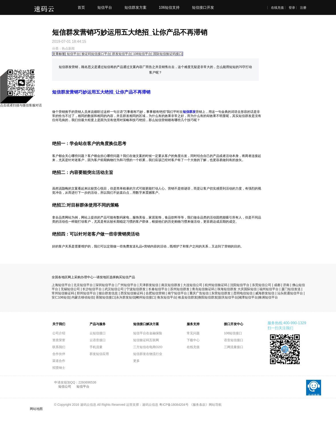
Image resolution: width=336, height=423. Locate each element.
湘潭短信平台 (248, 297)
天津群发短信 (148, 285)
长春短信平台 (158, 289)
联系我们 (58, 347)
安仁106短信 (61, 297)
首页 (81, 7)
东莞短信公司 (261, 285)
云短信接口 (98, 333)
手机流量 (96, 347)
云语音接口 (98, 340)
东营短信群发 (221, 293)
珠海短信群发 (227, 289)
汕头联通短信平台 (290, 293)
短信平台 (104, 7)
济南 (286, 285)
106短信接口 (233, 333)
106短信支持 (169, 7)
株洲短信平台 (268, 297)
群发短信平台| (122, 54)
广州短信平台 (127, 285)
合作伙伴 (58, 354)
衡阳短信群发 (207, 297)
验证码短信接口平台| (96, 54)
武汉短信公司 (114, 289)
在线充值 (277, 7)
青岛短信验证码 (203, 289)
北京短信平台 (83, 285)
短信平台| (74, 54)
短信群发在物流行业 (147, 354)
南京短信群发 (171, 285)
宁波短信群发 (136, 289)
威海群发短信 (264, 293)
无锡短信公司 (70, 289)
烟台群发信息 (108, 293)
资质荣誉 (58, 340)
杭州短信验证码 (216, 285)
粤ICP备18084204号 (174, 404)
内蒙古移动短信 (82, 297)
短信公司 (65, 386)
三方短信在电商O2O (148, 347)
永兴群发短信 (125, 297)
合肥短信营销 (155, 293)
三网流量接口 (233, 347)
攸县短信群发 (187, 297)
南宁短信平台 (177, 293)
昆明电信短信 (243, 293)
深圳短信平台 (105, 285)
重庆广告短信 (199, 293)
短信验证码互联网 (146, 340)
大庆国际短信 (247, 289)
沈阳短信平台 (239, 285)
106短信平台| (142, 54)
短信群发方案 (135, 7)
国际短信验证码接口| (168, 54)
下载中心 (193, 340)
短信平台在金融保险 (147, 333)
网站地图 (36, 409)
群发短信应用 (99, 354)
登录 (292, 7)
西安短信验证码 (132, 293)
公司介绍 (58, 333)
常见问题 (193, 333)
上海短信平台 (61, 285)
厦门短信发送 (291, 289)
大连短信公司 (192, 285)
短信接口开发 (203, 7)
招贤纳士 (58, 367)
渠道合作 (58, 361)
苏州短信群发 (179, 289)
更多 (136, 361)
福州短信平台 (269, 289)
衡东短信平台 (166, 297)
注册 (303, 7)
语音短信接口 (233, 340)
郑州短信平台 (86, 293)
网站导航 (215, 404)
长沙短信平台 (92, 289)
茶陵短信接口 (105, 297)
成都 (277, 285)
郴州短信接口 (145, 297)
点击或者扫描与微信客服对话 (21, 103)
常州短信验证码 (63, 293)
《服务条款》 (199, 404)
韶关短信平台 (228, 297)
